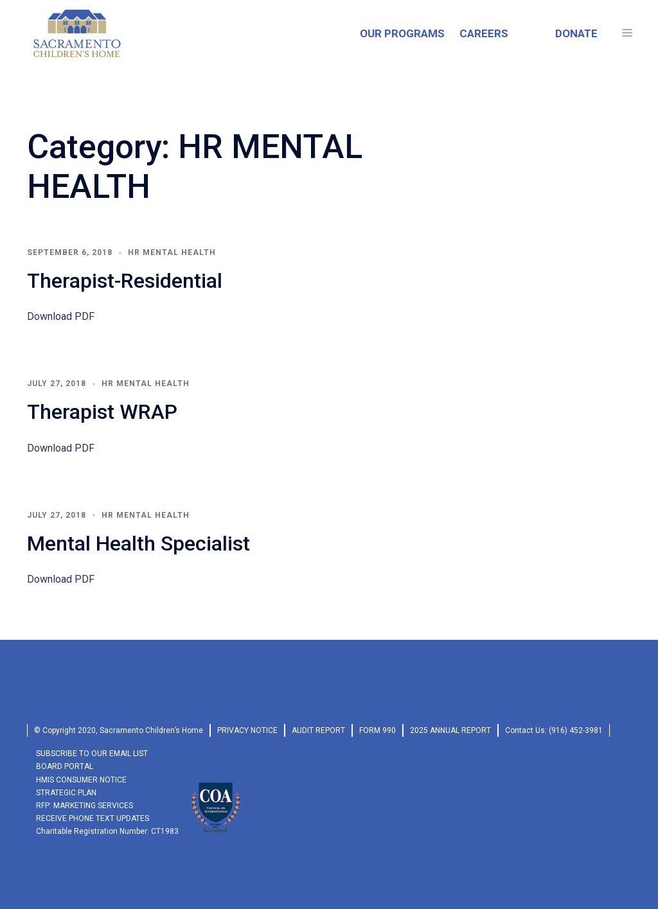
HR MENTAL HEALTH (172, 252)
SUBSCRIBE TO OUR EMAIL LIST (92, 753)
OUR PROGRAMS (402, 33)
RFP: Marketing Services (84, 805)
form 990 (377, 730)
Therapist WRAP (102, 412)
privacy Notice (247, 730)
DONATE (576, 33)
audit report (318, 730)
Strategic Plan (66, 792)
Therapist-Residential (124, 281)
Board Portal (64, 766)
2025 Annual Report (450, 730)
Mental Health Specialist (138, 543)
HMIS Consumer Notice (81, 779)
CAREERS (483, 33)
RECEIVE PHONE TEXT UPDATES (92, 818)
